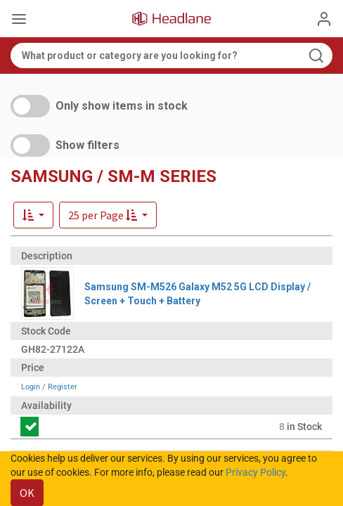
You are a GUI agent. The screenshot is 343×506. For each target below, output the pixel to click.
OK (27, 493)
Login (30, 386)
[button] (108, 215)
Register (62, 386)
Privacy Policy (255, 472)
